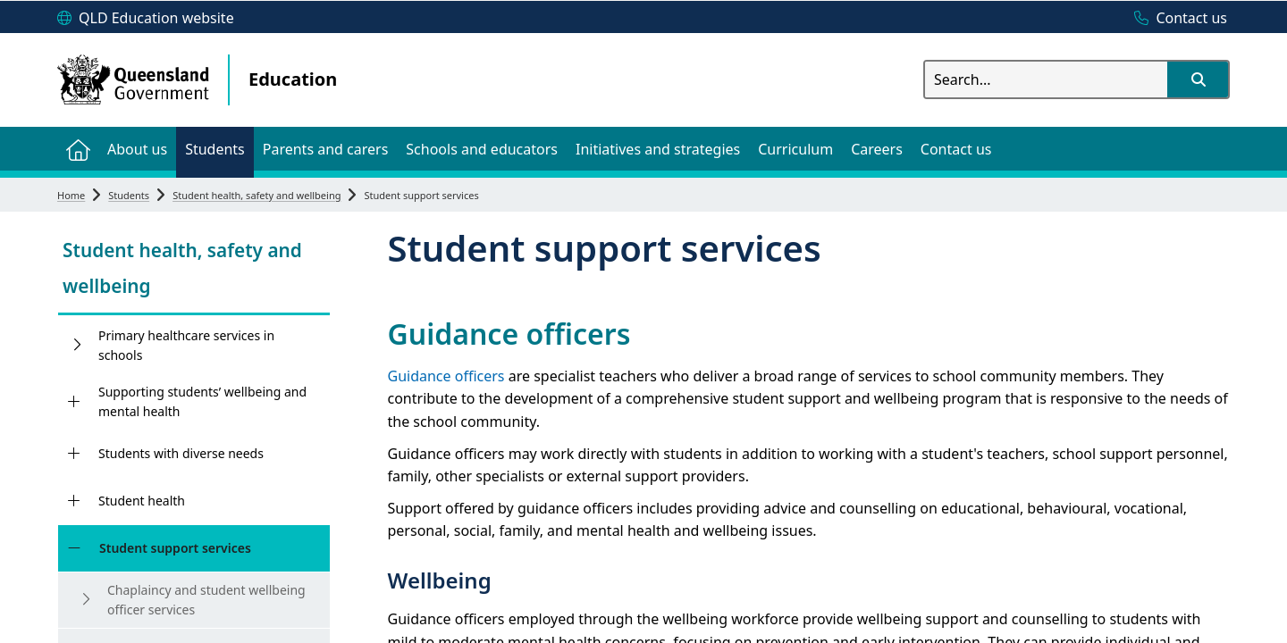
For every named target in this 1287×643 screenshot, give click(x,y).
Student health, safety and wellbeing (256, 195)
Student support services (175, 547)
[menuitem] (77, 149)
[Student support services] (73, 548)
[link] (194, 270)
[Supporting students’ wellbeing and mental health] (73, 402)
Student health (141, 500)
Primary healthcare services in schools (186, 345)
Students (128, 195)
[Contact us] (1176, 19)
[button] (1197, 79)
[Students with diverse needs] (73, 453)
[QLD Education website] (145, 19)
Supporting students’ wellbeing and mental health (202, 401)
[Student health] (73, 501)
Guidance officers (446, 376)
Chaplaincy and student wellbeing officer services (206, 599)
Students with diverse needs (181, 453)
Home (71, 195)
